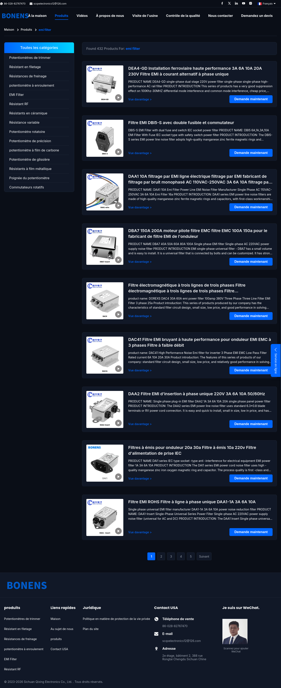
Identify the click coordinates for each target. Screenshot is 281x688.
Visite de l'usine (145, 16)
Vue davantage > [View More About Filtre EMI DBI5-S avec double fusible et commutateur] (140, 153)
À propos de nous (110, 16)
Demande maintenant (251, 99)
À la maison (37, 16)
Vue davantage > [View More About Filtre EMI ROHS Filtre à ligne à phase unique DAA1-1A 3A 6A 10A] (140, 532)
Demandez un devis (257, 16)
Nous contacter (220, 16)
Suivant (204, 556)
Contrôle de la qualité (183, 16)
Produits (61, 16)
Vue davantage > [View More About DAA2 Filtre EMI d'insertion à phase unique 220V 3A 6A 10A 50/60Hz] (140, 424)
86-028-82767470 (14, 3)
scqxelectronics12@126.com (50, 3)
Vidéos (82, 16)
